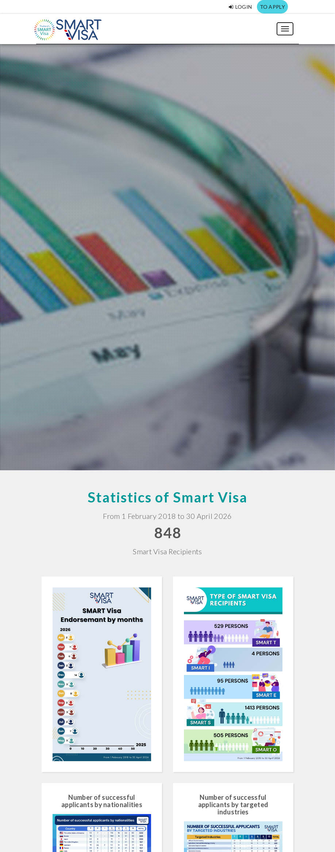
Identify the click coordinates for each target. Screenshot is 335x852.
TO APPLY (272, 7)
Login (240, 7)
